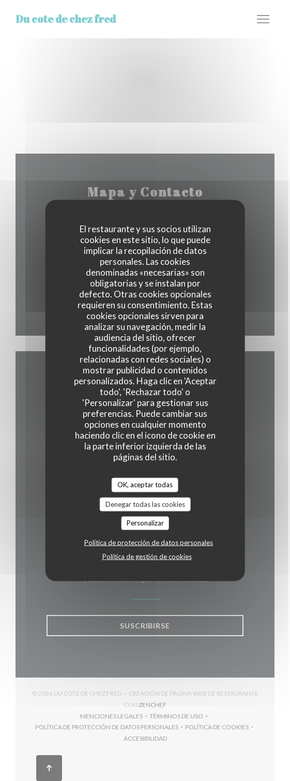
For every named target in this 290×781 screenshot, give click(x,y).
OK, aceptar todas (145, 484)
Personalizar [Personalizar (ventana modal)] (145, 523)
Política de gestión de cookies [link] (147, 556)
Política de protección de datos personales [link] (148, 542)
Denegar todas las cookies (145, 504)
